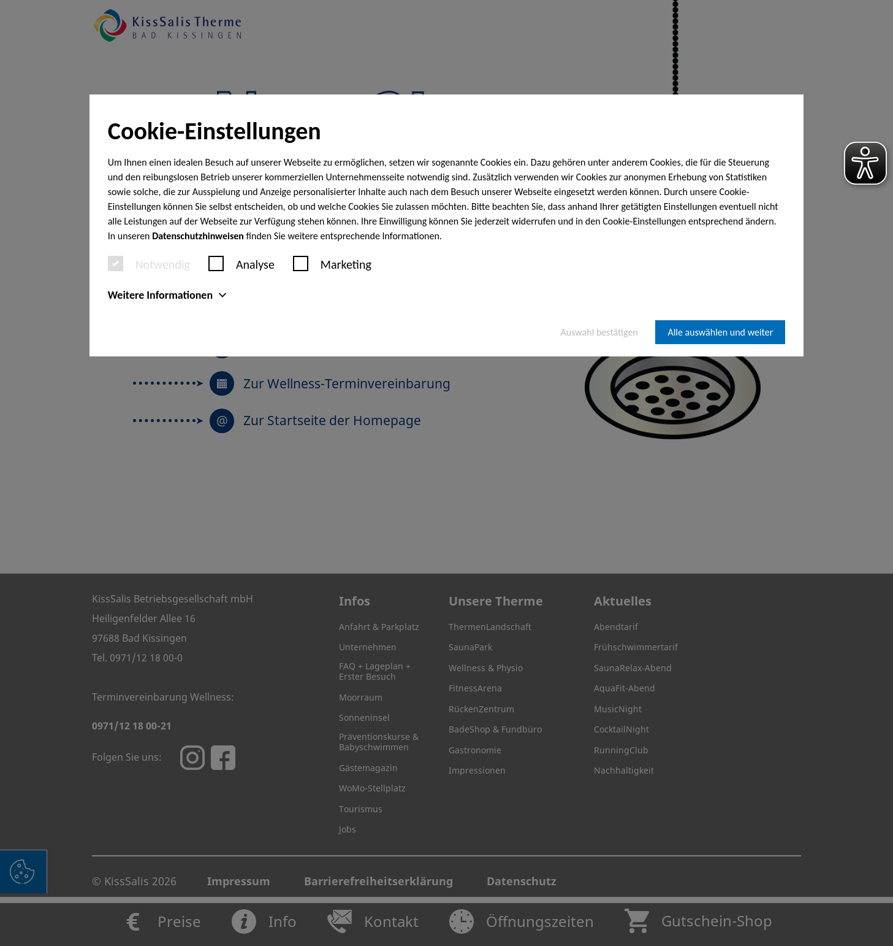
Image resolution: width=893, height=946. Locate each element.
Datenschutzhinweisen (198, 236)
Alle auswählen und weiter (720, 332)
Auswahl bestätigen (599, 332)
